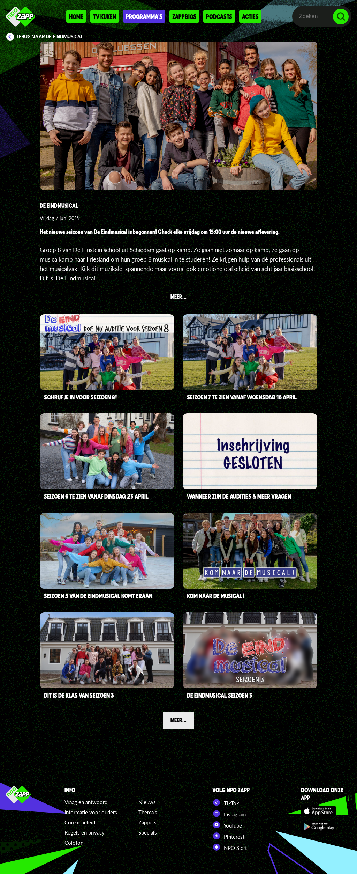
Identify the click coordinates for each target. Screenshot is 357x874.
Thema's (147, 812)
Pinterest (228, 836)
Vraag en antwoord (85, 802)
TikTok (225, 802)
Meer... (178, 720)
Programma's (144, 16)
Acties (250, 16)
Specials (147, 832)
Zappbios (184, 16)
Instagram (229, 813)
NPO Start (229, 847)
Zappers (147, 822)
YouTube (227, 825)
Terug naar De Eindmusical (49, 37)
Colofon (73, 842)
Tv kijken (104, 16)
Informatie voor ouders (90, 812)
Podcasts (219, 16)
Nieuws (147, 802)
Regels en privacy (84, 832)
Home (76, 16)
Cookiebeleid (79, 822)
